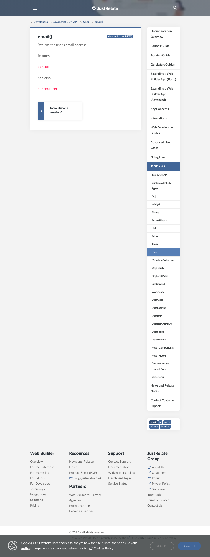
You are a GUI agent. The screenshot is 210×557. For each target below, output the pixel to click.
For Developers (40, 483)
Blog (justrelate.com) (87, 478)
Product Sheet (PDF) (83, 472)
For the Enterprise (42, 467)
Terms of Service (158, 500)
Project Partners (79, 505)
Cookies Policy (103, 548)
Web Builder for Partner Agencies (85, 498)
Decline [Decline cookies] (162, 546)
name (167, 422)
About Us (158, 467)
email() (99, 22)
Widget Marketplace (121, 472)
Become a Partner (81, 511)
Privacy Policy (161, 483)
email (153, 422)
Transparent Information (157, 492)
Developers (40, 22)
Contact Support (119, 461)
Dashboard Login (119, 478)
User (86, 22)
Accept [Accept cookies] (189, 546)
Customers (159, 472)
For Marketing (39, 472)
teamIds (165, 426)
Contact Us (154, 505)
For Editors (37, 478)
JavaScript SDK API (65, 22)
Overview (36, 461)
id (160, 422)
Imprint (157, 478)
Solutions (36, 500)
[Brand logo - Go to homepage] (105, 8)
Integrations (38, 494)
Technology (37, 489)
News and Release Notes (81, 464)
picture (154, 426)
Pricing (34, 505)
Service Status (117, 483)
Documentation (119, 467)
